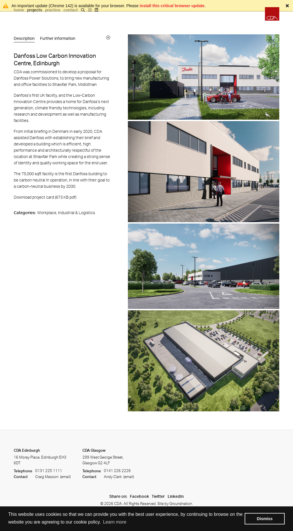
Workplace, (47, 212)
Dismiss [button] (265, 518)
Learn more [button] (114, 522)
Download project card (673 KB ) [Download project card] (45, 197)
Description (24, 38)
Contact (71, 9)
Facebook (139, 496)
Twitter (158, 496)
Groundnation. (181, 503)
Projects (34, 9)
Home (19, 9)
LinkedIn (176, 496)
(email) (65, 476)
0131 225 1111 (48, 471)
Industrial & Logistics (76, 212)
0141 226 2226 (117, 471)
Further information (57, 38)
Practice (52, 9)
